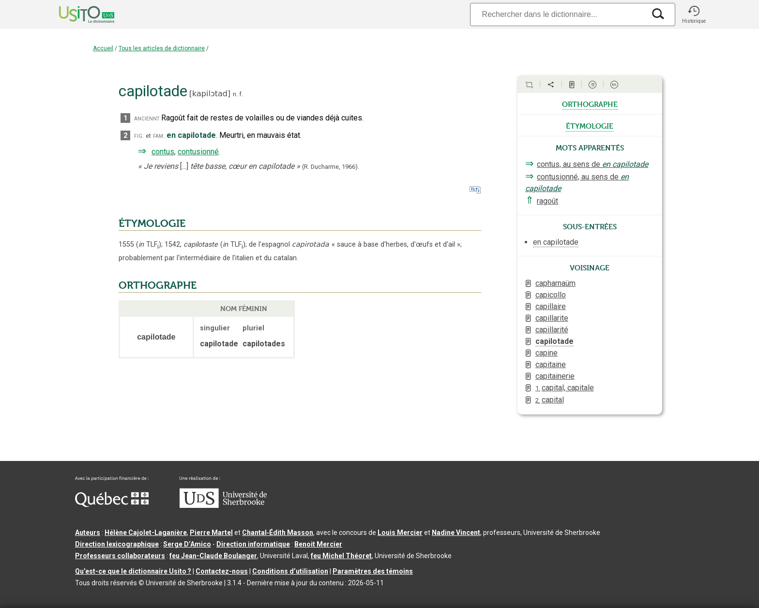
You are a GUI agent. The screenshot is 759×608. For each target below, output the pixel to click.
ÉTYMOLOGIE (152, 223)
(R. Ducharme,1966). (330, 166)
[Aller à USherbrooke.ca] (223, 505)
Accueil (103, 48)
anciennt (146, 118)
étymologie (589, 125)
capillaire (550, 306)
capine (546, 352)
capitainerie (555, 376)
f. (241, 94)
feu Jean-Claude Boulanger (213, 556)
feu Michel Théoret (341, 556)
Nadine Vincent (456, 532)
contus (163, 151)
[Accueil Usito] (76, 14)
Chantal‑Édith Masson (277, 532)
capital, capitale (564, 387)
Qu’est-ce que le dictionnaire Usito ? (133, 571)
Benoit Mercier (318, 544)
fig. (139, 136)
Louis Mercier (400, 532)
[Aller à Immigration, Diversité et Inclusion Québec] (112, 504)
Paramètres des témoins (373, 571)
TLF (148, 244)
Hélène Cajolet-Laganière (146, 532)
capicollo (550, 294)
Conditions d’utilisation (290, 571)
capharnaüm (555, 283)
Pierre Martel (211, 532)
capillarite (551, 318)
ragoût (547, 201)
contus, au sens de (592, 164)
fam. (159, 136)
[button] (693, 14)
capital (549, 399)
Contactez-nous (222, 571)
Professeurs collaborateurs (120, 556)
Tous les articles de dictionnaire (162, 48)
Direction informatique (253, 544)
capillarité (551, 329)
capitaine (550, 364)
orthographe (590, 103)
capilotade (554, 341)
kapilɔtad (210, 93)
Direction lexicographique (117, 544)
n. (235, 94)
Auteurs (87, 532)
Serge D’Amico (187, 544)
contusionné (198, 151)
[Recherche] (557, 14)
